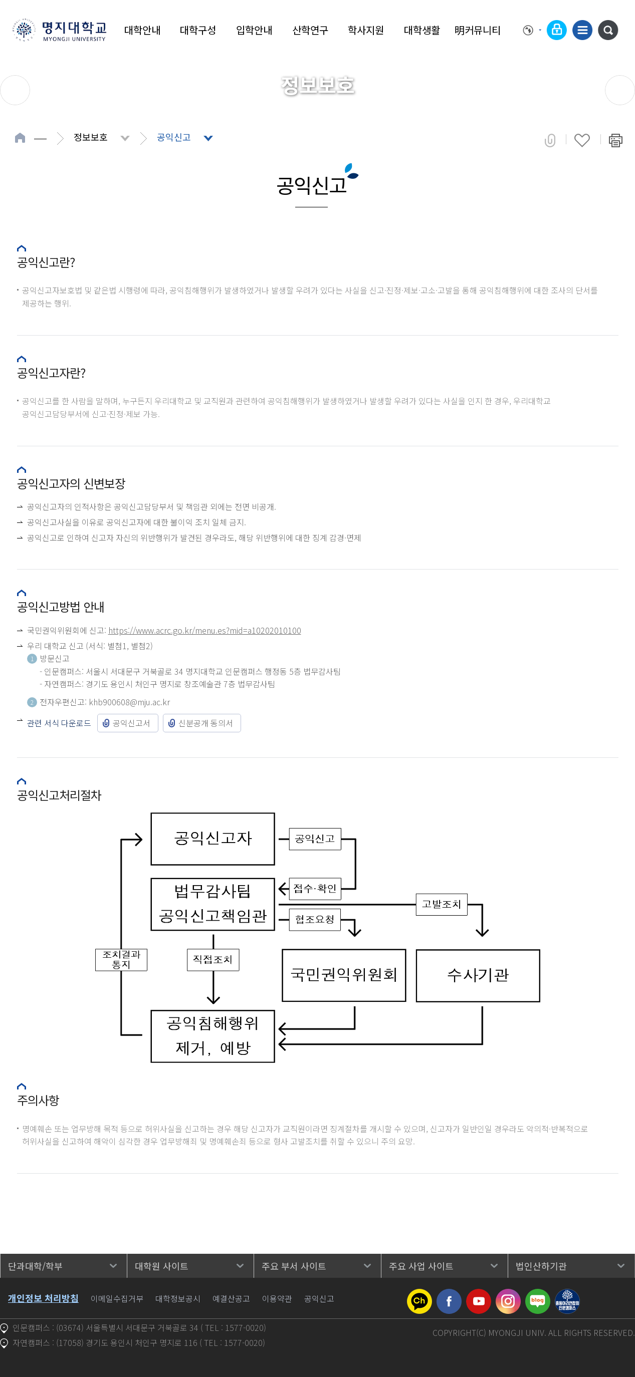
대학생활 (422, 30)
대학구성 (198, 30)
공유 (550, 140)
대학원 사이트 (161, 1265)
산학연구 (310, 30)
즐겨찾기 (582, 140)
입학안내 (254, 30)
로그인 (557, 30)
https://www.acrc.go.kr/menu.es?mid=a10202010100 (204, 630)
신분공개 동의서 (205, 723)
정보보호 (90, 136)
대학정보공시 (177, 1298)
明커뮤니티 (478, 30)
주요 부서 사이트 (294, 1265)
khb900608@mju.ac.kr (129, 702)
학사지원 (366, 30)
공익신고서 (131, 723)
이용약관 (277, 1298)
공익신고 (173, 136)
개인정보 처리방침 (43, 1297)
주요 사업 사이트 (421, 1265)
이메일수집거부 (117, 1298)
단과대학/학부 (35, 1265)
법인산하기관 (541, 1265)
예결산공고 (231, 1298)
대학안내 (142, 30)
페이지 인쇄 (615, 140)
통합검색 (608, 30)
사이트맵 (582, 30)
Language (532, 30)
